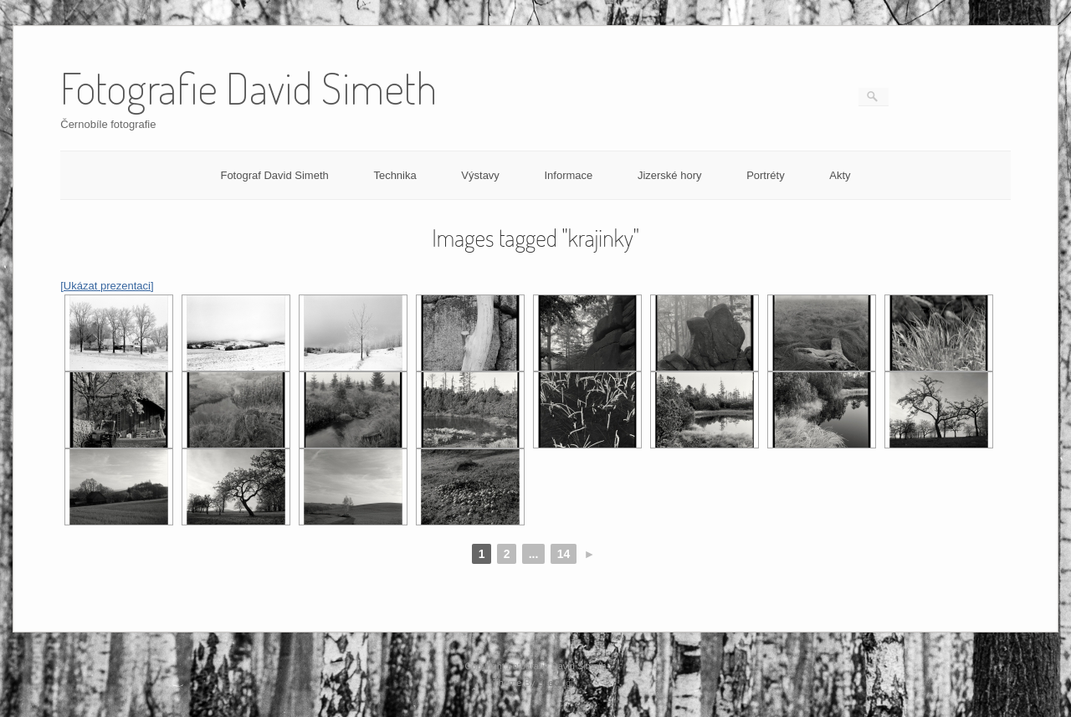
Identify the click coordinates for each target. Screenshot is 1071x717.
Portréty (765, 175)
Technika (394, 175)
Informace (568, 175)
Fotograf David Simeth (274, 175)
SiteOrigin (557, 683)
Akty (839, 175)
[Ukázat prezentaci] (106, 285)
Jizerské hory (670, 175)
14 (564, 554)
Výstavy (480, 175)
